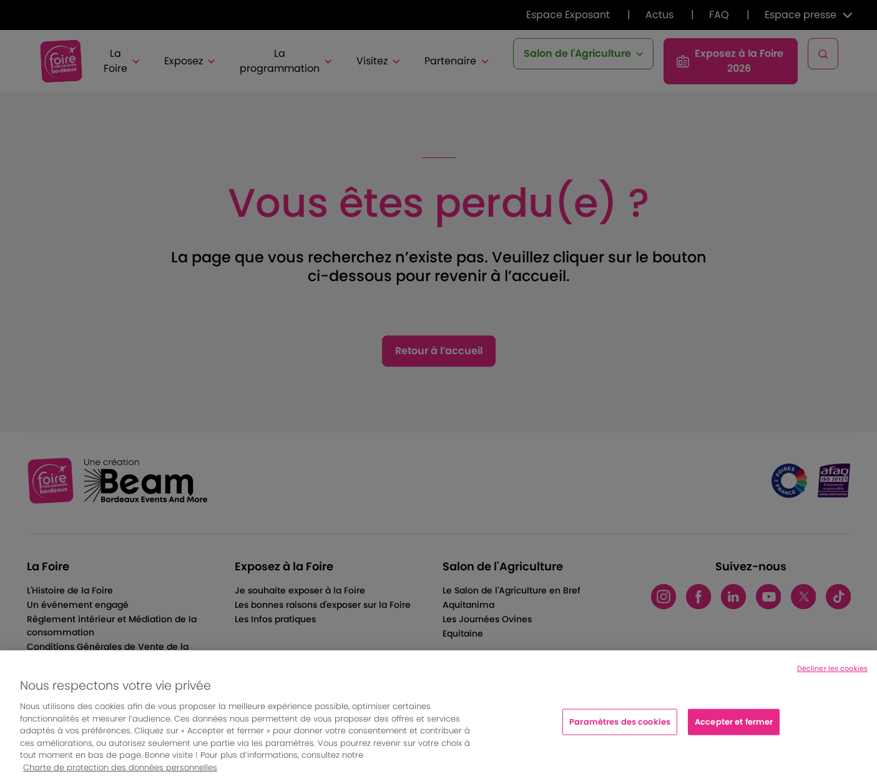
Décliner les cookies (832, 676)
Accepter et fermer (734, 729)
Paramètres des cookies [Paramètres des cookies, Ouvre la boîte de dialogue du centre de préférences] (619, 729)
